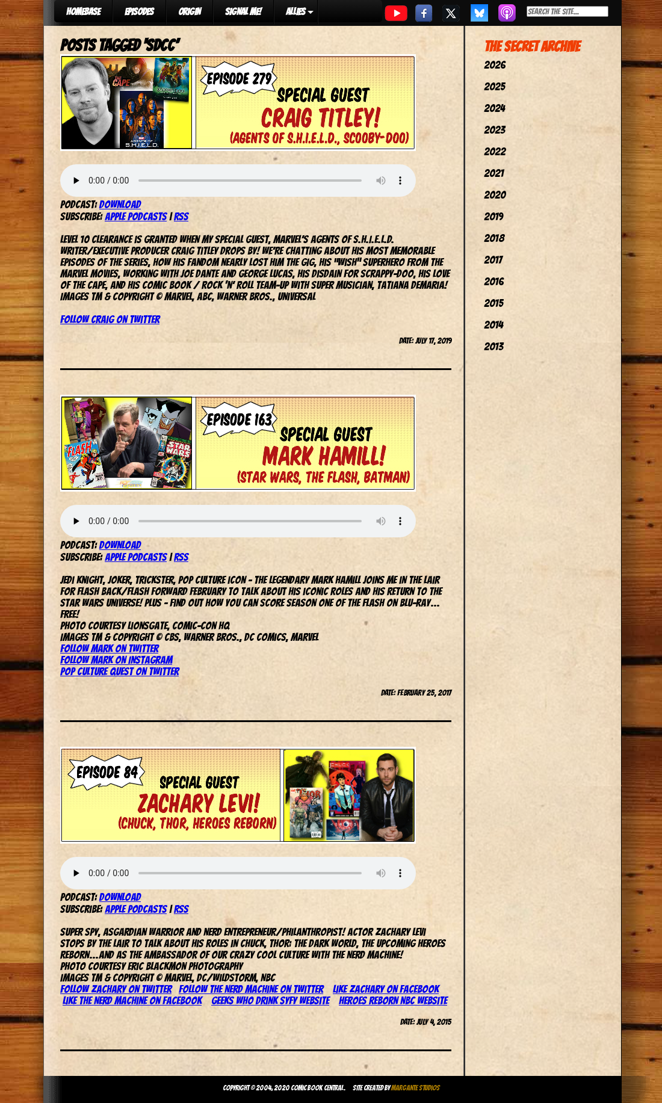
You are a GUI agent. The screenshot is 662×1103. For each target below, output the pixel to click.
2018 (494, 238)
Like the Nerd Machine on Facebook (132, 1000)
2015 (493, 303)
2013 (493, 346)
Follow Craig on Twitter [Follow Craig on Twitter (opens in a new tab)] (109, 319)
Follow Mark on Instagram (116, 660)
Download (120, 204)
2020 (495, 194)
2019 (493, 216)
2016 (494, 281)
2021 (494, 173)
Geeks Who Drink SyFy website (270, 1000)
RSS (181, 216)
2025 (494, 86)
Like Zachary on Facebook (386, 989)
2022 (495, 151)
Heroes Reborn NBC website (393, 1000)
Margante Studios (415, 1088)
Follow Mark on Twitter (109, 648)
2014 (493, 324)
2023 (494, 129)
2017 (493, 259)
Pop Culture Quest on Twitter (119, 671)
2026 (495, 64)
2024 (494, 108)
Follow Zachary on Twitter (116, 989)
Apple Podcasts (136, 216)
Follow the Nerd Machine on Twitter (251, 989)
